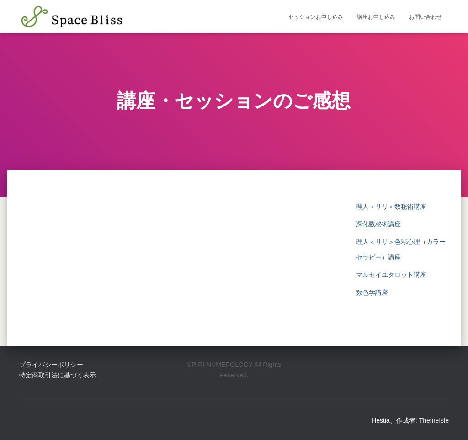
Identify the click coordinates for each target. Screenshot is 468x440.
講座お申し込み (376, 17)
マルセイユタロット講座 (391, 274)
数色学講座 (372, 292)
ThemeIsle (434, 420)
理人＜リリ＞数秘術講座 (391, 206)
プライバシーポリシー (51, 364)
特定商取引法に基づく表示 (57, 375)
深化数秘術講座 (378, 224)
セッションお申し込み (315, 17)
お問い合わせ (425, 17)
